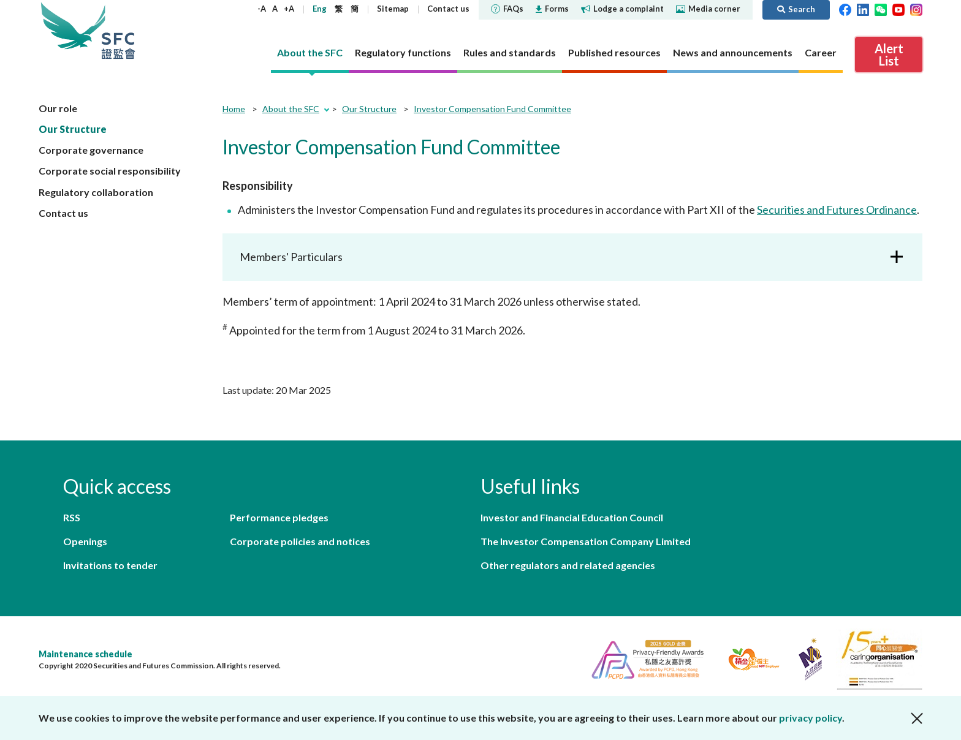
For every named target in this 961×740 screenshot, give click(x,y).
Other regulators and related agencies (567, 565)
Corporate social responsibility (110, 170)
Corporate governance (91, 150)
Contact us (448, 8)
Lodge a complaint (622, 8)
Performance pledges (279, 517)
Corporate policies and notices (300, 541)
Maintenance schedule (85, 654)
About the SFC (290, 109)
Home (233, 109)
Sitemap (393, 8)
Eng (320, 8)
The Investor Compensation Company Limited (585, 541)
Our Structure (73, 129)
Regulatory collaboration (96, 192)
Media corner (708, 8)
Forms (552, 8)
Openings (85, 541)
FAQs (507, 8)
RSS (71, 517)
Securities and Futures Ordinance (837, 209)
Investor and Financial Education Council (571, 517)
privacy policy (810, 717)
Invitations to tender (110, 565)
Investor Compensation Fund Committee (492, 109)
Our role (58, 108)
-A (261, 8)
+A (289, 8)
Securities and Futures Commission (118, 30)
